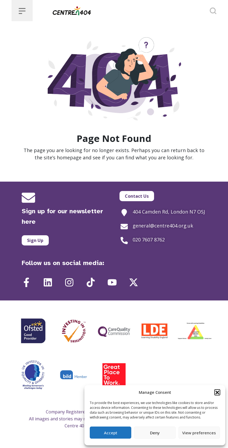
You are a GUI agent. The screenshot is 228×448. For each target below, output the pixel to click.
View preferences (199, 432)
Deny (155, 432)
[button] (217, 392)
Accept (110, 432)
